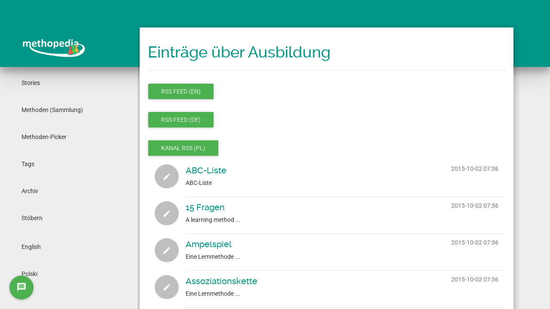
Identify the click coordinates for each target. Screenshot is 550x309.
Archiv (29, 191)
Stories (30, 82)
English (31, 246)
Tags (27, 164)
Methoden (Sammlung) (52, 109)
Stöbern (32, 218)
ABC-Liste (206, 170)
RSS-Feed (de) (181, 119)
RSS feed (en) (181, 91)
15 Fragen (205, 207)
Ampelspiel (209, 244)
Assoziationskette (221, 281)
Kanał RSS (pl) (183, 148)
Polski (29, 273)
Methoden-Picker (44, 136)
